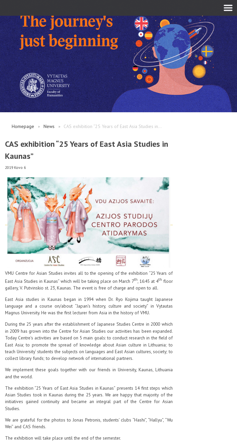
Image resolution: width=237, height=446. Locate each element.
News (49, 126)
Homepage (23, 126)
